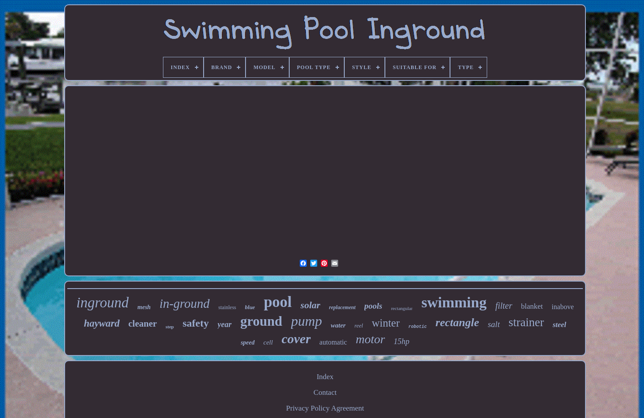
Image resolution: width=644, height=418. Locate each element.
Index (325, 377)
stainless (227, 307)
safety (196, 323)
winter (386, 323)
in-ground (184, 303)
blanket (532, 306)
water (338, 325)
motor (370, 339)
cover (296, 338)
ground (261, 321)
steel (559, 324)
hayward (102, 323)
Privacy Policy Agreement (325, 408)
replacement (342, 307)
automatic (333, 342)
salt (493, 324)
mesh (144, 307)
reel (358, 325)
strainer (526, 322)
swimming (453, 302)
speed (248, 342)
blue (250, 307)
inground (102, 302)
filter (503, 305)
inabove (563, 306)
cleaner (142, 323)
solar (310, 305)
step (170, 326)
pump (306, 321)
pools (373, 305)
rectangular (401, 308)
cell (268, 342)
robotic (418, 326)
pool (278, 301)
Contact (325, 392)
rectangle (457, 322)
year (225, 324)
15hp (401, 341)
